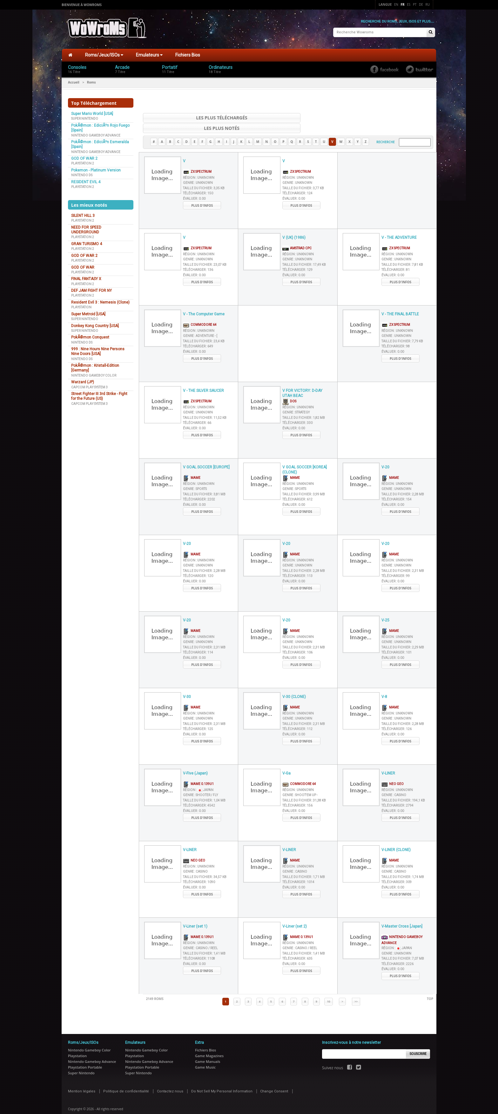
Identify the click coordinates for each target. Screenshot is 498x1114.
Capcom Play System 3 (89, 386)
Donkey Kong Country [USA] (95, 325)
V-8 (384, 685)
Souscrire (418, 1042)
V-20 (385, 456)
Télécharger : (198, 182)
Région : (198, 166)
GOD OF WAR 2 (84, 158)
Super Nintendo (84, 118)
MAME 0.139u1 (198, 773)
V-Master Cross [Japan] (401, 915)
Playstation (81, 306)
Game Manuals (207, 1050)
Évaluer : (194, 187)
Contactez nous (170, 1080)
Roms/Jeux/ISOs (104, 54)
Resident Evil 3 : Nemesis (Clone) (100, 301)
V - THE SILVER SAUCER (203, 379)
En (396, 4)
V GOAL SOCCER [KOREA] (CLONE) (304, 459)
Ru (428, 4)
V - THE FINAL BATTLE (400, 303)
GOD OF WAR (82, 266)
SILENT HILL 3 (83, 215)
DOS (289, 390)
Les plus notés (367, 117)
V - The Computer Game (204, 303)
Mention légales (81, 1080)
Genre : (198, 171)
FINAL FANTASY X (86, 278)
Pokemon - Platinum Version (96, 169)
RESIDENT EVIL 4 (85, 181)
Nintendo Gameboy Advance (95, 134)
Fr (403, 4)
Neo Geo (392, 773)
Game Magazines (209, 1044)
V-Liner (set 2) (294, 915)
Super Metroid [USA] (88, 313)
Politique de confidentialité (126, 1080)
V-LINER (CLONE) (396, 838)
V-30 (187, 685)
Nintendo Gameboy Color (93, 375)
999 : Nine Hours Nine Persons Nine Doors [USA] (97, 350)
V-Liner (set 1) (195, 915)
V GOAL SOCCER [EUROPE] (206, 456)
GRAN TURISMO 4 (86, 243)
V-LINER (388, 762)
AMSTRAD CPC (297, 237)
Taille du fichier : (204, 177)
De (421, 4)
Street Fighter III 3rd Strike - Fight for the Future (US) (99, 395)
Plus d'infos (202, 194)
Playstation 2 (82, 162)
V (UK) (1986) (294, 226)
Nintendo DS (81, 174)
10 (328, 990)
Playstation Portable (85, 1056)
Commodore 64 (200, 313)
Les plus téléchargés (209, 117)
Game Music (205, 1056)
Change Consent (274, 1080)
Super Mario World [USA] (92, 113)
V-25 (385, 609)
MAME (191, 466)
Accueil (73, 81)
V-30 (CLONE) (294, 685)
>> (356, 990)
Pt (415, 4)
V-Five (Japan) (195, 762)
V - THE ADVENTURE (399, 226)
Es (408, 4)
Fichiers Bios (187, 54)
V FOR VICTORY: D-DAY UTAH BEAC (302, 382)
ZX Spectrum (197, 160)
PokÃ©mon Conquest (90, 336)
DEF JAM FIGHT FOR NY (91, 290)
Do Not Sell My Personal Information (221, 1080)
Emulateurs (149, 54)
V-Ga (286, 762)
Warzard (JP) (82, 381)
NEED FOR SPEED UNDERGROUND (86, 229)
